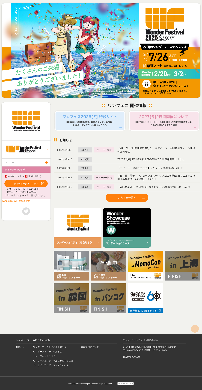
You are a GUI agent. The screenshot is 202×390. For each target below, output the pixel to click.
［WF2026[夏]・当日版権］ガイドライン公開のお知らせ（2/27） (154, 186)
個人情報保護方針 (131, 355)
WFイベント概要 (41, 339)
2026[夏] (85, 159)
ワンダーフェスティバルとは (47, 350)
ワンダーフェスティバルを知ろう (49, 345)
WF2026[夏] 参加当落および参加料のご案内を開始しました (151, 159)
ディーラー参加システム (26, 183)
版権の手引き (35, 176)
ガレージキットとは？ (44, 355)
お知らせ (20, 345)
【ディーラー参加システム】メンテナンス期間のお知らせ (150, 167)
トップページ (22, 339)
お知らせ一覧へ (127, 197)
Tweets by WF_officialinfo (16, 201)
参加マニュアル (16, 176)
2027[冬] (85, 149)
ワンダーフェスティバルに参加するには (53, 359)
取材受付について (90, 345)
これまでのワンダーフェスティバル (50, 364)
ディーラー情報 (104, 149)
